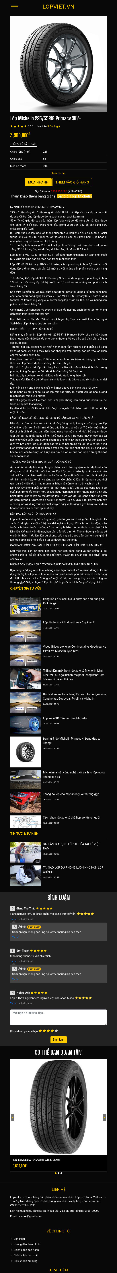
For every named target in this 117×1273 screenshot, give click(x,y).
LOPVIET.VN (58, 6)
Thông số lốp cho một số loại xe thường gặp (71, 794)
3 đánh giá (53, 126)
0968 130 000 (59, 191)
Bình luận (58, 1039)
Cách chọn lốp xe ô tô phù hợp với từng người (71, 817)
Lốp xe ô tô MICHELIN (23, 254)
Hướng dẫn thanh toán (25, 1244)
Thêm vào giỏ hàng (72, 182)
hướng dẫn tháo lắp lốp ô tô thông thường (42, 338)
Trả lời (13, 919)
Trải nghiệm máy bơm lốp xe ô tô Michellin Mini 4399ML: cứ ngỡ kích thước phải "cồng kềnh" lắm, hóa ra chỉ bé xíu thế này (74, 675)
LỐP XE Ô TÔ (45, 329)
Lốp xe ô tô (82, 1197)
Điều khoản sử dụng (23, 1261)
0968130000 (92, 1210)
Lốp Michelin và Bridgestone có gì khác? (68, 622)
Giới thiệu (17, 1238)
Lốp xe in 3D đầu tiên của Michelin (65, 718)
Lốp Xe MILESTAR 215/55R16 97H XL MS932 (36, 1160)
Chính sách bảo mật (24, 1255)
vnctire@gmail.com (30, 1216)
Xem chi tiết (58, 173)
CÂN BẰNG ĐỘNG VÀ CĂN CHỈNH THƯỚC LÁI (37, 545)
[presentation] (12, 1117)
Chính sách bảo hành (24, 1250)
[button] (55, 1173)
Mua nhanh (38, 182)
